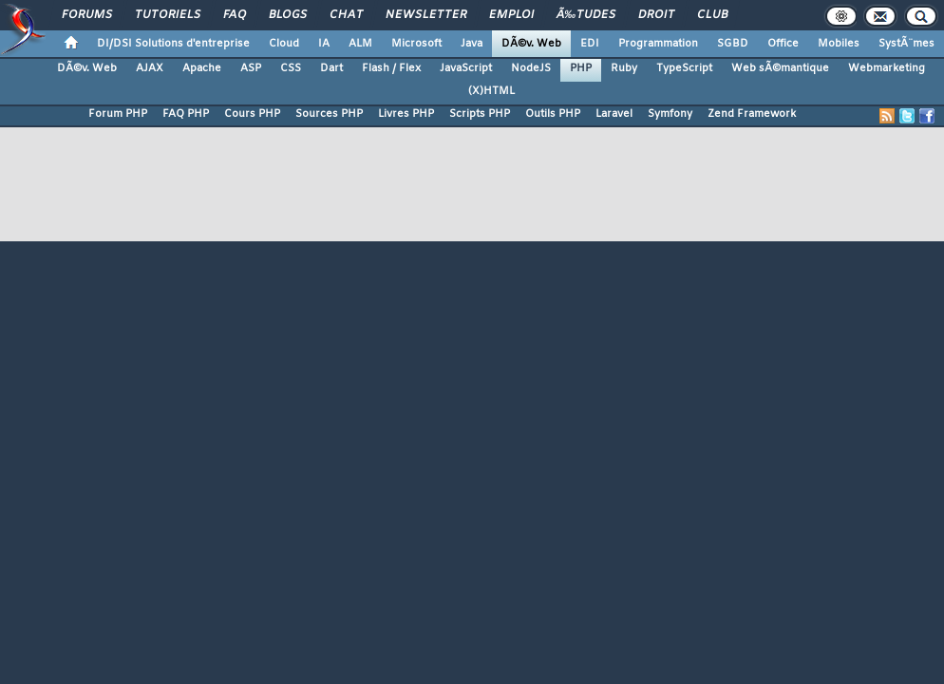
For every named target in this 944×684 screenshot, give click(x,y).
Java (471, 43)
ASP (250, 68)
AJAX (149, 68)
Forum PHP (117, 114)
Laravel (613, 114)
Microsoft (416, 43)
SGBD (732, 43)
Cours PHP (252, 114)
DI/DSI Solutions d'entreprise (173, 43)
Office (783, 43)
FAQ (234, 15)
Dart (331, 68)
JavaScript (466, 68)
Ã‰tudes (586, 15)
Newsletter (426, 15)
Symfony (670, 114)
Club (712, 15)
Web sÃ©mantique (780, 68)
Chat (346, 15)
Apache (201, 68)
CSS (290, 68)
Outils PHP (552, 114)
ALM (360, 43)
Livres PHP (406, 114)
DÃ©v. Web (531, 43)
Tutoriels (167, 15)
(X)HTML (491, 91)
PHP (581, 68)
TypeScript (684, 68)
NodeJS (531, 68)
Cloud (284, 43)
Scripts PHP (479, 114)
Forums (87, 15)
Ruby (624, 68)
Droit (656, 15)
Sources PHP (329, 114)
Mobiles (838, 43)
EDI (589, 43)
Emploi (511, 15)
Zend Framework (752, 114)
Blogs (288, 15)
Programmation (658, 43)
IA (324, 43)
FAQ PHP (185, 114)
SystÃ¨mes (906, 43)
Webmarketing (886, 68)
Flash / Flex (391, 68)
